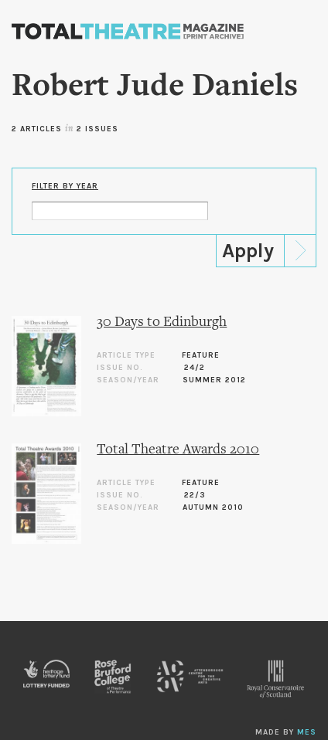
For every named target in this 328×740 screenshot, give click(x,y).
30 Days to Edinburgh (162, 322)
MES (306, 732)
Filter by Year (65, 186)
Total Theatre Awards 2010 (178, 450)
